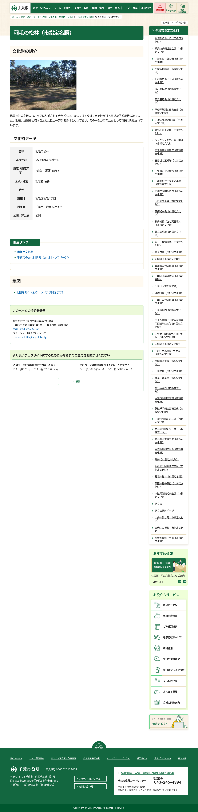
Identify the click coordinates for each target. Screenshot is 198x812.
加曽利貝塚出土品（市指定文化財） (169, 539)
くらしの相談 (170, 681)
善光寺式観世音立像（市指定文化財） (169, 50)
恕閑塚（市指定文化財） (168, 259)
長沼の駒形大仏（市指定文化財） (169, 40)
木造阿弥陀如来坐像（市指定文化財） (169, 495)
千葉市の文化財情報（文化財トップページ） (43, 257)
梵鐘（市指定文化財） (167, 459)
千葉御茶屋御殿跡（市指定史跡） (169, 277)
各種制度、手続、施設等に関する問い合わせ (147, 773)
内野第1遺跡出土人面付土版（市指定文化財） (169, 335)
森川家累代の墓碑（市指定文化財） (169, 267)
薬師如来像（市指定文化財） (168, 213)
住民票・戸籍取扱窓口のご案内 (168, 575)
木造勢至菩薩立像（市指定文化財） (169, 441)
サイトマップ (16, 758)
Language (171, 10)
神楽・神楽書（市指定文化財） (169, 380)
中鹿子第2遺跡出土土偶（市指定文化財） (167, 352)
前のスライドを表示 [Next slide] (184, 581)
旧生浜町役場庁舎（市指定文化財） (169, 172)
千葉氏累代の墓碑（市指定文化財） (169, 301)
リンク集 (182, 758)
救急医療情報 (170, 616)
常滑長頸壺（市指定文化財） (168, 390)
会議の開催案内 (171, 702)
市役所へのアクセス (89, 779)
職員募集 (168, 648)
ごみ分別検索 (170, 626)
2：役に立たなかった (47, 369)
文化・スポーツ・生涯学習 (33, 17)
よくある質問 (170, 692)
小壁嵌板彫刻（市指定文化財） (169, 70)
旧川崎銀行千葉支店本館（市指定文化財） (168, 182)
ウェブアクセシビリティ (118, 758)
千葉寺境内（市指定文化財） (168, 312)
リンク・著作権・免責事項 (63, 758)
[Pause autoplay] (154, 581)
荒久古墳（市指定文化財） (169, 252)
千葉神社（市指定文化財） (169, 371)
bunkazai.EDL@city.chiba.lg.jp (31, 337)
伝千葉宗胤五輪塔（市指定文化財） (169, 152)
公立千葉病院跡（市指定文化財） (169, 243)
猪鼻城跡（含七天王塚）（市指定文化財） (168, 223)
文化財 (70, 17)
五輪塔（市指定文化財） (168, 344)
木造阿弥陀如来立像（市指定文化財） (169, 420)
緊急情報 (160, 10)
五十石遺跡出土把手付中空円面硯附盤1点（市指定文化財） (169, 323)
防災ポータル (170, 605)
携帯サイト (142, 758)
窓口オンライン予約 (174, 670)
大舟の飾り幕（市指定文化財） (169, 519)
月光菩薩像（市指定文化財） (168, 101)
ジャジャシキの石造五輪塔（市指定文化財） (169, 142)
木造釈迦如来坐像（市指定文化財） (169, 451)
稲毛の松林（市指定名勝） (169, 476)
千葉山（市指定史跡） (167, 286)
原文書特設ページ (164, 511)
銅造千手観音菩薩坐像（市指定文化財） (169, 410)
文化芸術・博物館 (56, 17)
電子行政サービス (172, 637)
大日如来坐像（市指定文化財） (169, 203)
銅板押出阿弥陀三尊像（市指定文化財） (169, 468)
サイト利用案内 (36, 758)
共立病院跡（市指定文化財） (168, 233)
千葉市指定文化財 (84, 17)
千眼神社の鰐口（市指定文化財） (169, 485)
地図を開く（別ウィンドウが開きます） (40, 292)
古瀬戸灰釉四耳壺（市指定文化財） (169, 192)
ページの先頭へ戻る (99, 747)
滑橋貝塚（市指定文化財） (169, 293)
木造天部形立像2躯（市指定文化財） (169, 121)
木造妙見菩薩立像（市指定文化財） (169, 60)
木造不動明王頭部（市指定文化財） (169, 400)
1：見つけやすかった (93, 369)
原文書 (158, 504)
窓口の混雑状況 (171, 659)
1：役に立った (24, 369)
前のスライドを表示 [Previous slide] (179, 581)
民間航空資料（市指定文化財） (169, 363)
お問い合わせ (86, 786)
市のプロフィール (162, 758)
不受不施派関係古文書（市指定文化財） (169, 111)
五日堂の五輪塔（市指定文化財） (169, 162)
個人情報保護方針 (91, 758)
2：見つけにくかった (121, 369)
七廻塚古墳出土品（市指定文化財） (169, 81)
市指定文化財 (25, 252)
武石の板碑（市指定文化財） (168, 91)
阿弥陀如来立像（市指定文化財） (169, 131)
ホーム (15, 17)
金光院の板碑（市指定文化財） (169, 529)
